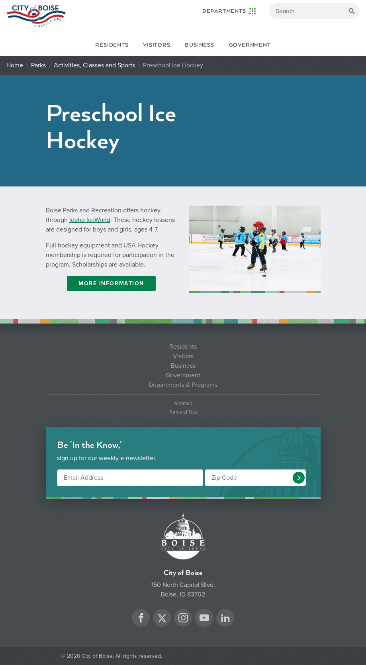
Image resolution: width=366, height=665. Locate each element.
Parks (38, 65)
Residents (111, 45)
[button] (299, 478)
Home (14, 65)
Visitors (156, 45)
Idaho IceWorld (89, 220)
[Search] (314, 11)
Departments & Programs (183, 385)
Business (199, 45)
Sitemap (183, 403)
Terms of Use (183, 412)
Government (250, 45)
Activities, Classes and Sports (94, 65)
